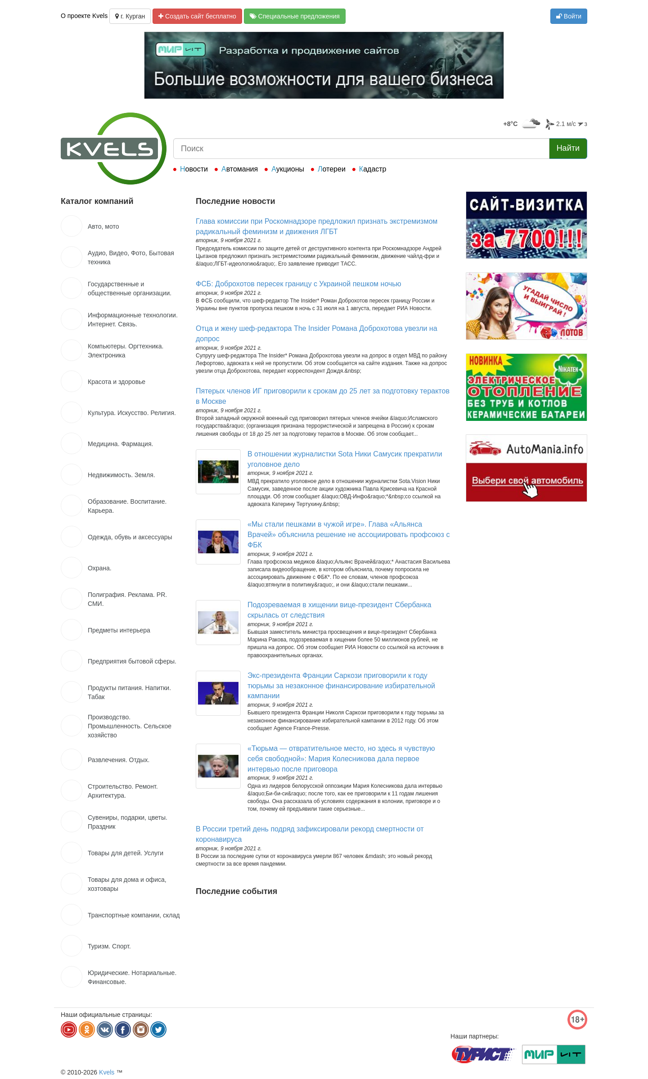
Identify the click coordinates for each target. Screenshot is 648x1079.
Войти (568, 16)
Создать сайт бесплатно (197, 16)
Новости (194, 169)
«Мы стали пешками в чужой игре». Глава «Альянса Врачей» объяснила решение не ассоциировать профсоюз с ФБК (349, 534)
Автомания (239, 169)
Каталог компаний (97, 201)
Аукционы (287, 169)
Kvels (106, 1072)
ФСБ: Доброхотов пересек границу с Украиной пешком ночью (298, 284)
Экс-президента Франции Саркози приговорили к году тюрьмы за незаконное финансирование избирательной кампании (341, 686)
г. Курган (130, 16)
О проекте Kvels (84, 15)
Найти (568, 148)
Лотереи (332, 169)
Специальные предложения (295, 16)
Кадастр (373, 169)
